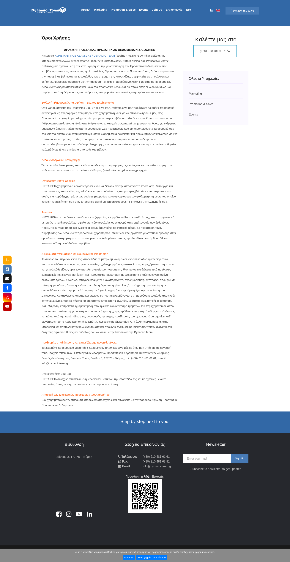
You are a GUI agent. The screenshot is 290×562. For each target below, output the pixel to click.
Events (143, 9)
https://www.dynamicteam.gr (73, 60)
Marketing (100, 9)
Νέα (188, 9)
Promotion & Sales (123, 9)
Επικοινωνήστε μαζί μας (56, 373)
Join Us (157, 9)
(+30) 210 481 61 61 (242, 10)
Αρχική (85, 9)
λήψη (147, 476)
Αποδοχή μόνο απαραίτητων (152, 557)
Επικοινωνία (174, 9)
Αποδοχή (128, 557)
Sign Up (239, 458)
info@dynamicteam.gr (157, 466)
